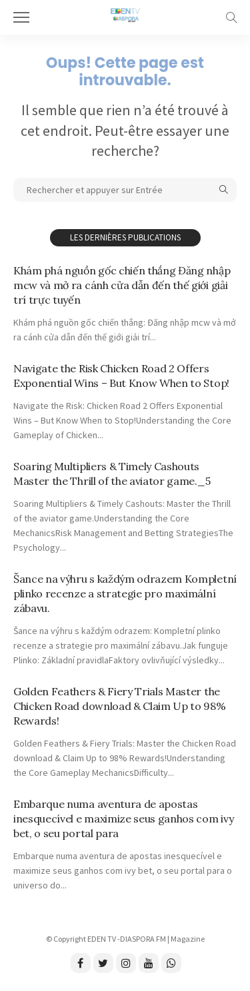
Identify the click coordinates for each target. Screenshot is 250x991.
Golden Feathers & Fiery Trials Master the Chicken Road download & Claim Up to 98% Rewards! (119, 706)
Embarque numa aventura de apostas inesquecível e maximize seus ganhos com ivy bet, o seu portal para (123, 818)
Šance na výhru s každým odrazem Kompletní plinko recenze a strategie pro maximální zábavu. (125, 593)
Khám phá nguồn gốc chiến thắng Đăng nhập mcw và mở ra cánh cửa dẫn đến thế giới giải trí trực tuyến (121, 285)
